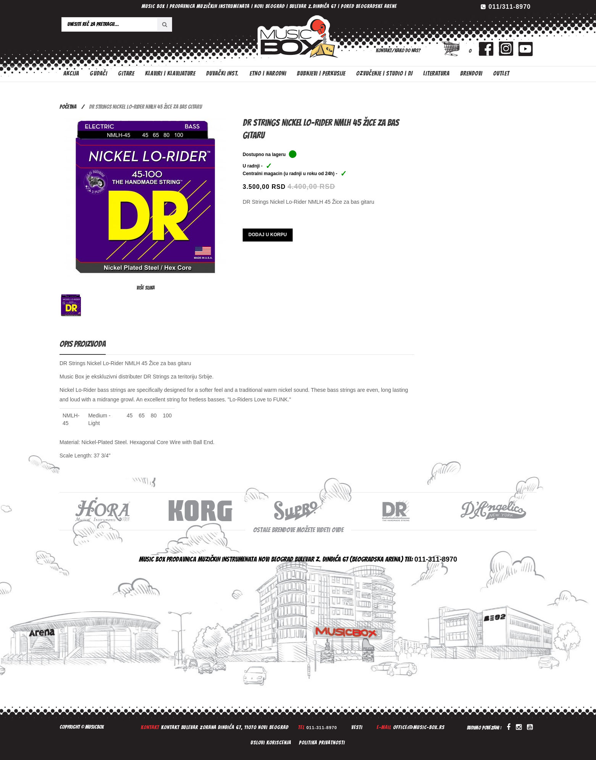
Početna (68, 107)
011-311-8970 (321, 727)
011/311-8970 (509, 6)
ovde (337, 529)
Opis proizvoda (83, 344)
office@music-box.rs (419, 727)
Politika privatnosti (322, 743)
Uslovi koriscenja (271, 743)
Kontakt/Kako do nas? (398, 50)
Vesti (356, 727)
